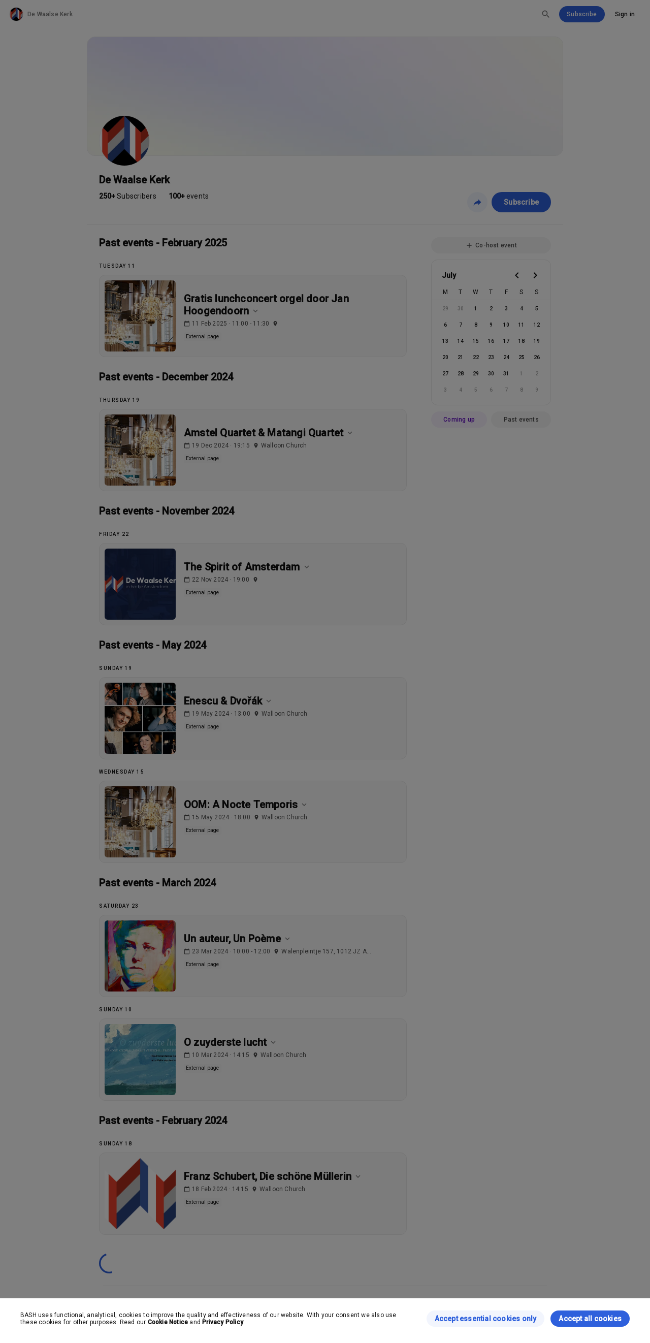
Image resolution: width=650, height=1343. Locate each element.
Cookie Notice (168, 1322)
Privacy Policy (222, 1322)
